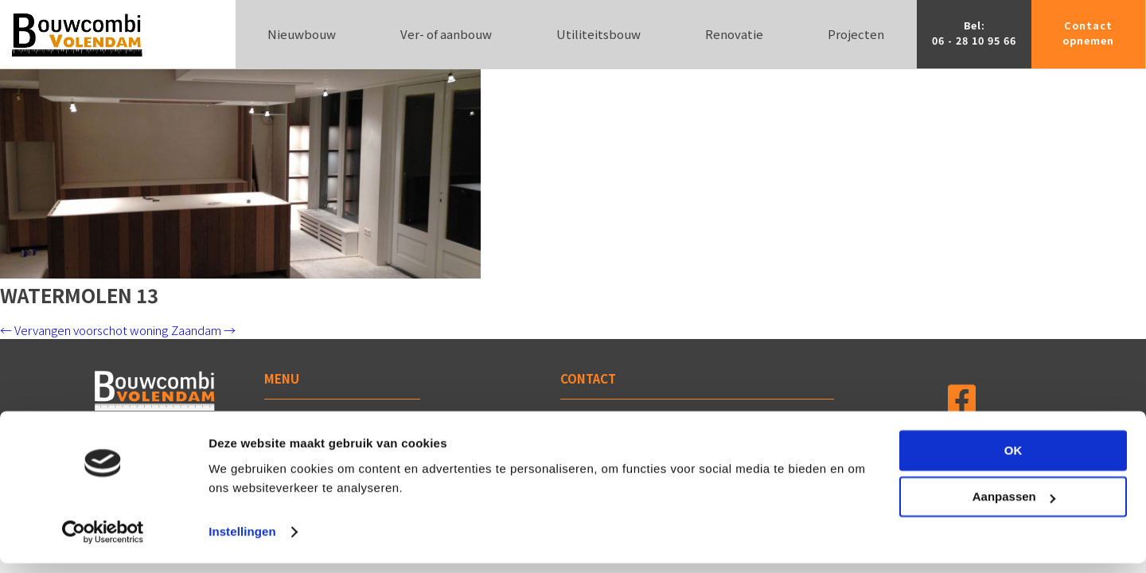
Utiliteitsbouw (598, 33)
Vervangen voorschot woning (84, 330)
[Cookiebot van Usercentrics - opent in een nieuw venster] (103, 542)
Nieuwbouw (301, 33)
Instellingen (242, 541)
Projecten (856, 33)
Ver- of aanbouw (446, 33)
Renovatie (734, 33)
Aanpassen (1014, 506)
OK (1013, 460)
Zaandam (203, 330)
